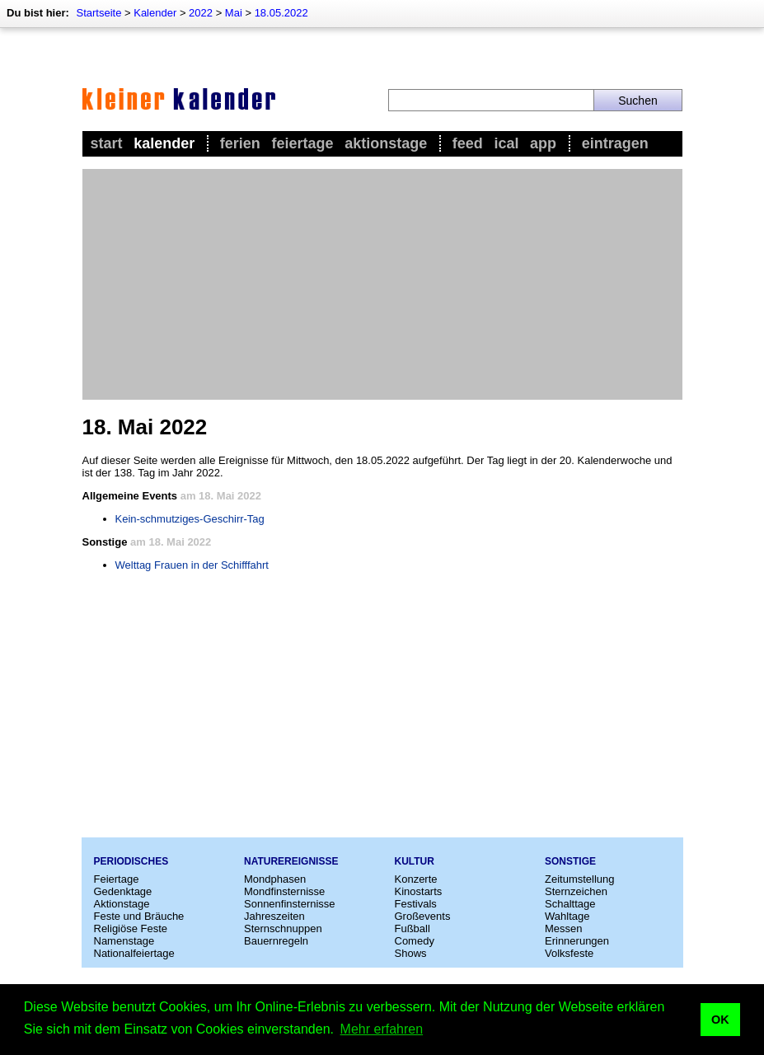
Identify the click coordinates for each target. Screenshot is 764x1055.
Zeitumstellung (580, 879)
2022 (201, 13)
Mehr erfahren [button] (382, 1029)
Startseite (98, 13)
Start (107, 143)
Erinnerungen (577, 941)
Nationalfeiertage (134, 953)
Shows (411, 953)
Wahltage (567, 916)
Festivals (416, 904)
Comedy (414, 941)
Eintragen (615, 143)
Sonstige (570, 861)
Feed (467, 143)
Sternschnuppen (283, 928)
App (543, 143)
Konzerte (416, 879)
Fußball (412, 928)
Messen (564, 928)
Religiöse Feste (131, 928)
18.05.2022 (281, 13)
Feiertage (302, 143)
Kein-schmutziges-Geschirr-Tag (190, 519)
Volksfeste (569, 953)
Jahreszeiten (274, 916)
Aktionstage (386, 143)
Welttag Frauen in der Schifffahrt (192, 565)
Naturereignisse (291, 861)
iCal (506, 143)
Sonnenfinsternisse (289, 904)
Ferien (240, 143)
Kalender (155, 13)
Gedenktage (123, 891)
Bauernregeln (276, 941)
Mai (233, 13)
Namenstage (124, 941)
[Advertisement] (382, 284)
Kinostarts (419, 891)
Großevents (423, 916)
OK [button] (720, 1019)
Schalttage (570, 904)
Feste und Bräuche (139, 916)
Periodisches (131, 861)
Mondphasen (275, 879)
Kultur (414, 861)
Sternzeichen (576, 891)
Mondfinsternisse (284, 891)
